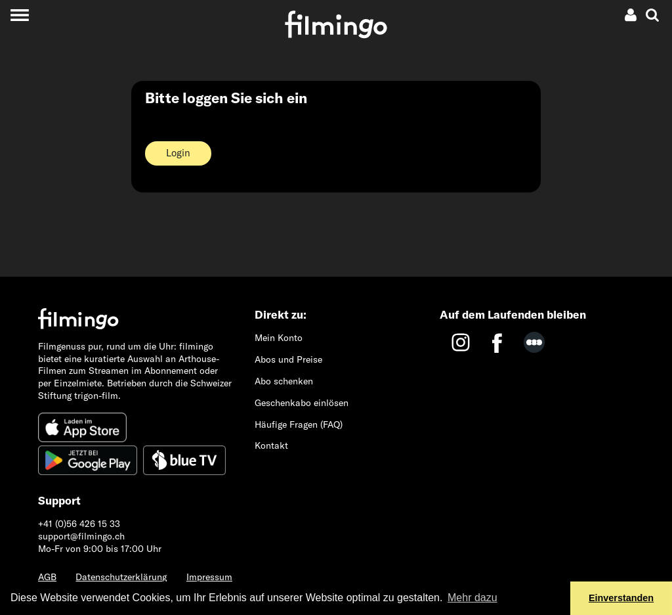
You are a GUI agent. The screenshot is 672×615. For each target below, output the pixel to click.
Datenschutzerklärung (121, 577)
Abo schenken (284, 381)
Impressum (209, 577)
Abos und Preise (288, 359)
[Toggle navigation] (19, 15)
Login (178, 153)
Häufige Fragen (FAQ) (299, 424)
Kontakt (271, 445)
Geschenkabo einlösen (301, 403)
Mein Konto (279, 338)
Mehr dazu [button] (472, 597)
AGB (47, 577)
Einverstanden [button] (621, 598)
